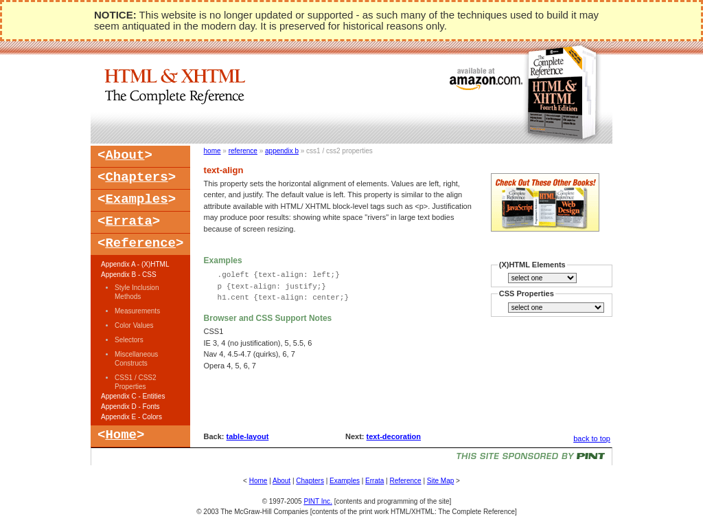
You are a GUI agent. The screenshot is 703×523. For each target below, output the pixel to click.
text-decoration (394, 436)
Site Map (440, 481)
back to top (591, 438)
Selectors (129, 340)
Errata (128, 221)
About (124, 155)
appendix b (282, 151)
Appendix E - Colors (131, 417)
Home (121, 435)
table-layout (248, 436)
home (212, 151)
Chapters (136, 177)
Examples (136, 199)
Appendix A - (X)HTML (135, 264)
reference (243, 151)
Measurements (137, 311)
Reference (140, 243)
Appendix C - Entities (133, 396)
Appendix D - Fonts (130, 406)
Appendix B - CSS (129, 274)
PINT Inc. (317, 501)
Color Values (134, 325)
